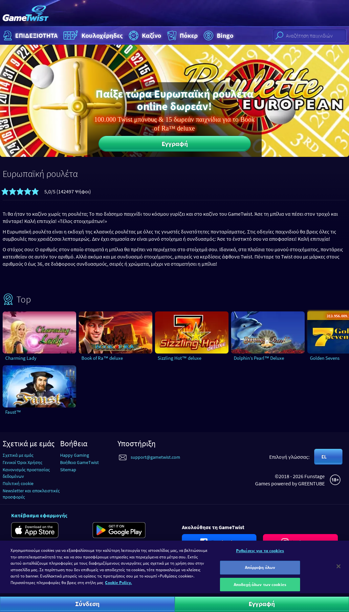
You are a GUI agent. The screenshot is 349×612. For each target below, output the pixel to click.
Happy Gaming (74, 455)
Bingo (217, 35)
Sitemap (68, 470)
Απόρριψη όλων (260, 571)
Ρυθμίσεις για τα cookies (260, 554)
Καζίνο (144, 35)
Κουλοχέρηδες (92, 35)
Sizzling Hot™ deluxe (179, 358)
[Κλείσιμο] (338, 570)
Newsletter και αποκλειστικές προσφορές (31, 494)
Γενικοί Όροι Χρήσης (22, 462)
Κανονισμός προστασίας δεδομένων (26, 473)
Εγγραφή (175, 143)
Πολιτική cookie (18, 483)
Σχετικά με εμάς (18, 455)
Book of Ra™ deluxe (102, 358)
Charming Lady (20, 358)
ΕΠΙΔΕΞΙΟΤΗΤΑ (29, 35)
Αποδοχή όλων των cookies (260, 588)
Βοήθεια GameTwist (79, 462)
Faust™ (13, 412)
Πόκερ (181, 35)
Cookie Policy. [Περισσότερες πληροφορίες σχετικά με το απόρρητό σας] (118, 586)
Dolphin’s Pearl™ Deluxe (259, 358)
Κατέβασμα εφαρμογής (39, 515)
